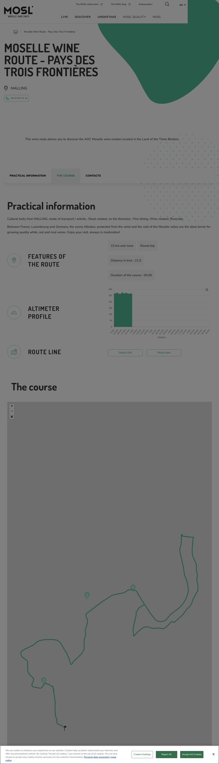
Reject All (167, 755)
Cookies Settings (142, 755)
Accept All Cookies (192, 755)
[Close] (213, 755)
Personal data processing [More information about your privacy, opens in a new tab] (97, 758)
